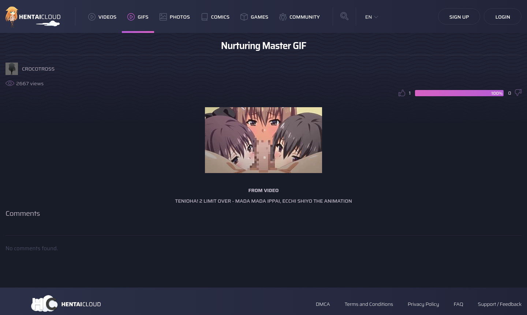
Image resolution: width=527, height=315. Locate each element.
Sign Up (459, 17)
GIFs (138, 17)
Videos (102, 17)
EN (368, 17)
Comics (215, 17)
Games (254, 17)
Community (299, 17)
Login (502, 17)
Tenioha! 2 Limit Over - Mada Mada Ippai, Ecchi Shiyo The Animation (263, 201)
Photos (175, 17)
